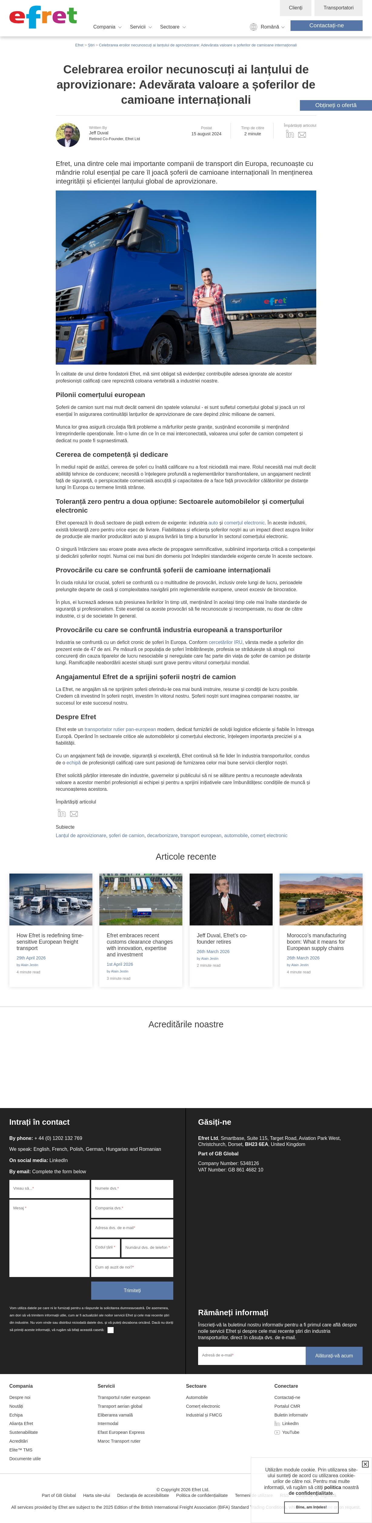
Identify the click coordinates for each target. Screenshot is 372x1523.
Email (302, 134)
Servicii (138, 26)
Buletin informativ (291, 1415)
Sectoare (170, 26)
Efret (79, 45)
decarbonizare (162, 835)
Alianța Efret (21, 1423)
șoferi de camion (126, 835)
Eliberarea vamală (115, 1415)
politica (332, 1487)
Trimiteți (132, 1290)
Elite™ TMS (21, 1449)
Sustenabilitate (23, 1432)
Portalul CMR (287, 1406)
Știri (91, 45)
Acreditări (18, 1441)
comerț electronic (269, 835)
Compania (104, 26)
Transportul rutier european (124, 1397)
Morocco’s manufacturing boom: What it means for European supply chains (316, 941)
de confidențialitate (311, 1493)
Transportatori (339, 7)
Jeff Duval (114, 133)
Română (270, 26)
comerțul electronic (244, 522)
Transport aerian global (120, 1406)
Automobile (197, 1397)
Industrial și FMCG (204, 1415)
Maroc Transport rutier (119, 1441)
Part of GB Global (218, 1153)
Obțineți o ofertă (336, 105)
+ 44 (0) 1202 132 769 (58, 1138)
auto (213, 522)
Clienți (295, 7)
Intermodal (108, 1423)
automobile (236, 835)
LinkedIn (290, 134)
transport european (201, 835)
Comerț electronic (203, 1406)
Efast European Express (121, 1432)
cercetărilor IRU (225, 642)
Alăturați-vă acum (334, 1355)
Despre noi (20, 1397)
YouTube (291, 1432)
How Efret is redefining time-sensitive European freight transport (50, 941)
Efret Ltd (44, 18)
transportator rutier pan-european (120, 729)
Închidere (364, 1464)
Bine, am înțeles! (311, 1507)
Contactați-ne (326, 25)
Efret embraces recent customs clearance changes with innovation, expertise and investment (140, 945)
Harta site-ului (96, 1495)
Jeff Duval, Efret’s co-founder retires (222, 938)
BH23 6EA (256, 1144)
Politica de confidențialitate (202, 1495)
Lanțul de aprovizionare (81, 835)
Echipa (16, 1415)
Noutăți (16, 1406)
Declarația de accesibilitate (143, 1495)
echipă (74, 762)
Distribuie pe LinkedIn (62, 813)
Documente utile (25, 1458)
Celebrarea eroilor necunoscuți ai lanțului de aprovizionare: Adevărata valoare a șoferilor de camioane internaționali (198, 45)
